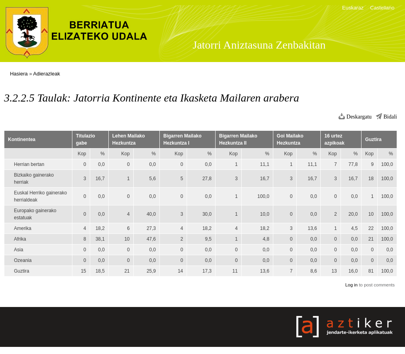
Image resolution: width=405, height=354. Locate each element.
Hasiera (19, 74)
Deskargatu (359, 117)
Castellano (382, 8)
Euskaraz (352, 8)
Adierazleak (46, 74)
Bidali (390, 117)
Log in (351, 284)
